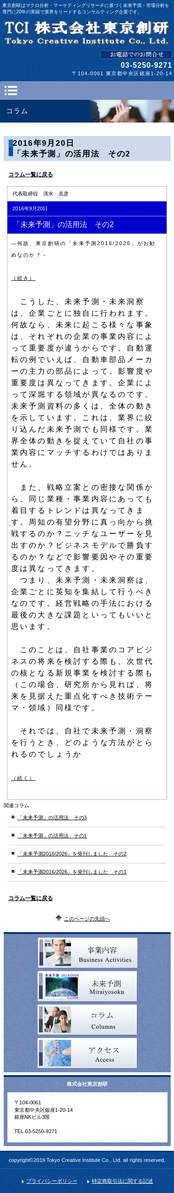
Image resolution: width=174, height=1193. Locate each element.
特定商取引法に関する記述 (122, 1181)
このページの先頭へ (87, 918)
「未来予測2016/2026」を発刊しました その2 (72, 853)
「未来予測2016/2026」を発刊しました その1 (72, 872)
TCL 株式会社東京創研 (87, 32)
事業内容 (87, 953)
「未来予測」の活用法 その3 (52, 817)
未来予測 (87, 986)
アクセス (87, 1053)
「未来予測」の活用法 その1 (52, 835)
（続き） (23, 278)
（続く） (23, 778)
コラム (87, 1020)
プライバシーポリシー (51, 1181)
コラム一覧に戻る (30, 174)
